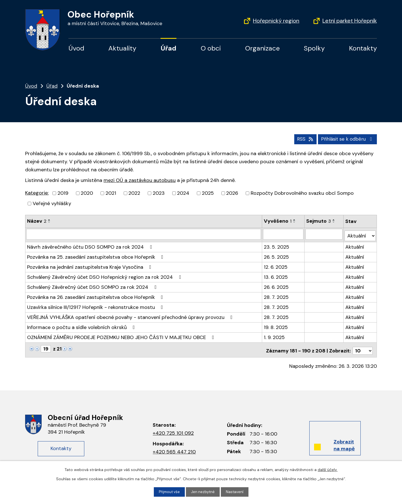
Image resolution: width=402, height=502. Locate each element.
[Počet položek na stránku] (363, 347)
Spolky (314, 48)
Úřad (168, 48)
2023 (159, 192)
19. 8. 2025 (276, 325)
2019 (63, 192)
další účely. (328, 469)
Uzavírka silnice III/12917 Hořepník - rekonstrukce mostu (96, 305)
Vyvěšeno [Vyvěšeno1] (277, 220)
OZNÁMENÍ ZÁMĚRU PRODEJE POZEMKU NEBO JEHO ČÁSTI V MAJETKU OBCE (121, 335)
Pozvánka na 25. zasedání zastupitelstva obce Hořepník (96, 254)
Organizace (262, 48)
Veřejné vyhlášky (52, 203)
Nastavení (236, 491)
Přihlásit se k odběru (346, 138)
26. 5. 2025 (276, 254)
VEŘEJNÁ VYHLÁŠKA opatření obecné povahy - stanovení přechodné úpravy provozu (131, 315)
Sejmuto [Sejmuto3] (319, 220)
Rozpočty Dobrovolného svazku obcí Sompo (302, 192)
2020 (87, 192)
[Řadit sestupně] (49, 222)
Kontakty (363, 48)
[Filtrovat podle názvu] (143, 233)
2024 (183, 192)
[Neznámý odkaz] (31, 346)
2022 (134, 192)
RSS (300, 138)
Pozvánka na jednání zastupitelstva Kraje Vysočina (90, 264)
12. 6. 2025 (276, 264)
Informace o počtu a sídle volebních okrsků (82, 325)
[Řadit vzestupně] (49, 219)
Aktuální (355, 244)
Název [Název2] (36, 220)
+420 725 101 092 (173, 429)
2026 (232, 192)
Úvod (76, 48)
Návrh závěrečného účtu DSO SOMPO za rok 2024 (90, 244)
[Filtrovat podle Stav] (360, 233)
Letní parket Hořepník (349, 20)
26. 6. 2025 (276, 285)
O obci (211, 48)
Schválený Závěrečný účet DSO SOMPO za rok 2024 (93, 285)
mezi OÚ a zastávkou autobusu (140, 179)
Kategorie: (37, 192)
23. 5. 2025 (276, 244)
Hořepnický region (276, 20)
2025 (208, 192)
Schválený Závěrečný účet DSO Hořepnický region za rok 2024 (105, 275)
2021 (111, 192)
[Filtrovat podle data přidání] (283, 233)
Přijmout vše (168, 491)
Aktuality (122, 48)
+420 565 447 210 (174, 447)
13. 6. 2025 (276, 275)
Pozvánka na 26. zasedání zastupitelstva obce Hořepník (96, 295)
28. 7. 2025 (276, 295)
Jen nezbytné (203, 491)
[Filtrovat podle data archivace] (324, 233)
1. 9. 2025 (274, 335)
